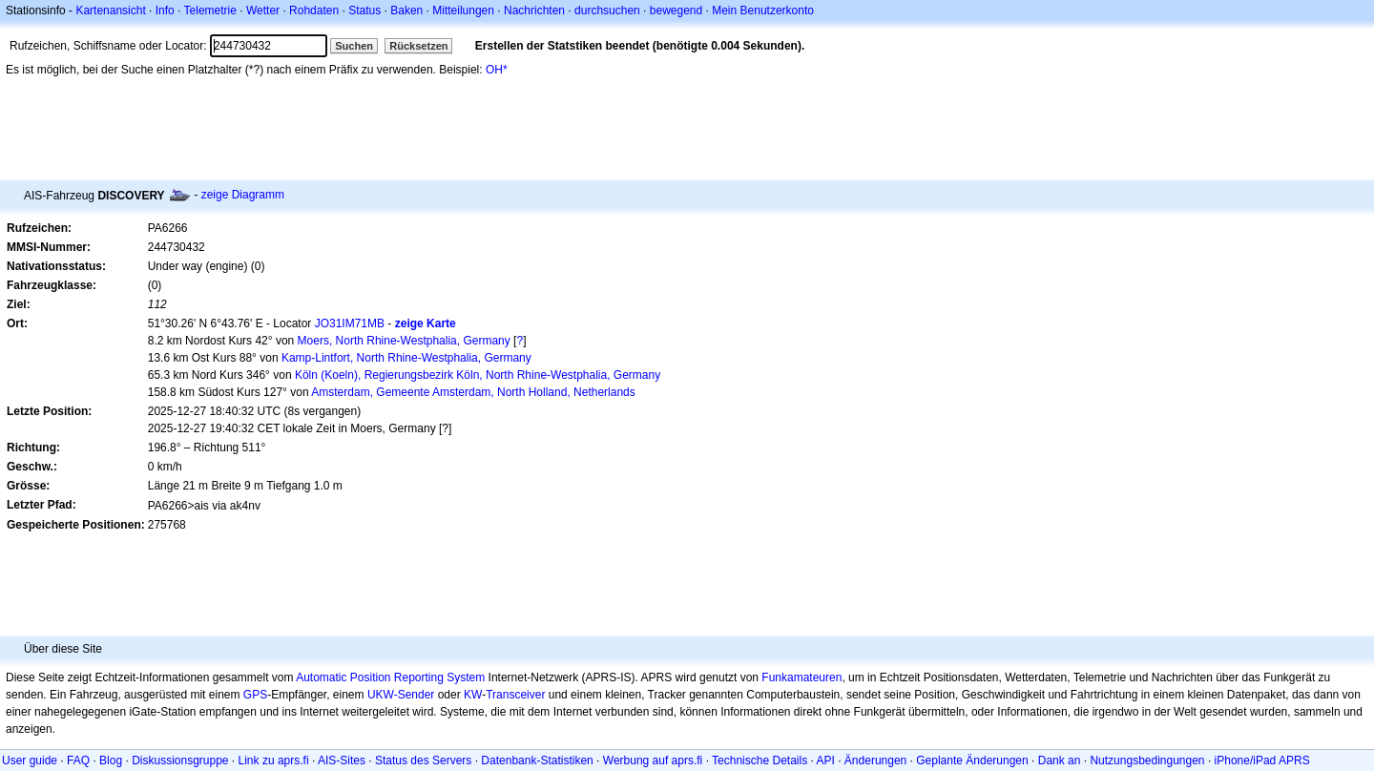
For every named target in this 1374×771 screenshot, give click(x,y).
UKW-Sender (400, 694)
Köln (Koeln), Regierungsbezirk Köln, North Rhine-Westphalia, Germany (477, 375)
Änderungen (875, 760)
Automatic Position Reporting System (390, 677)
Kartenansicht (110, 10)
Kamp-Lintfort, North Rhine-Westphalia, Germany (406, 358)
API (826, 760)
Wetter (263, 10)
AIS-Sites (341, 760)
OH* (497, 69)
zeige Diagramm (242, 194)
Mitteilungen (463, 10)
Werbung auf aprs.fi (653, 760)
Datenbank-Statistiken (537, 760)
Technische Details (759, 760)
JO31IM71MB (350, 323)
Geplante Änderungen (972, 760)
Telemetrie (210, 10)
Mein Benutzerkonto (763, 10)
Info (165, 10)
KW (473, 694)
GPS (255, 694)
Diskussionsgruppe (180, 760)
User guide (29, 760)
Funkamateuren (801, 677)
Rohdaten (314, 10)
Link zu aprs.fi (274, 760)
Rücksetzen (418, 46)
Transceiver (515, 694)
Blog (110, 760)
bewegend (676, 10)
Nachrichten (534, 10)
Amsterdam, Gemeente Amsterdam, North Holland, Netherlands (473, 392)
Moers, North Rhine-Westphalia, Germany (404, 340)
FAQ (78, 760)
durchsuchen (607, 10)
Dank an (1059, 760)
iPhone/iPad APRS (1262, 760)
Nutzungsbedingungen (1147, 760)
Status (364, 10)
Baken (406, 10)
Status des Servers (423, 760)
